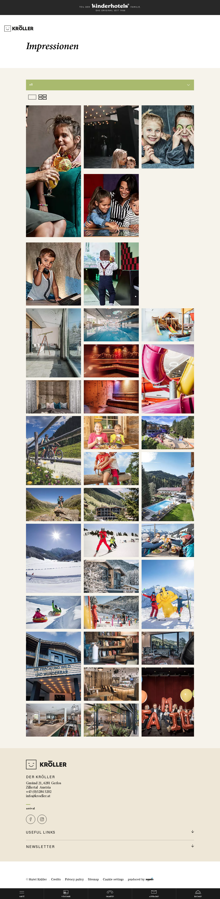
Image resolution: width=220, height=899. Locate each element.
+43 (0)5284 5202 (38, 792)
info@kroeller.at (38, 796)
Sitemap (93, 879)
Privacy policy (74, 879)
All (31, 84)
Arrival (30, 808)
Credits (56, 879)
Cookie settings (113, 879)
